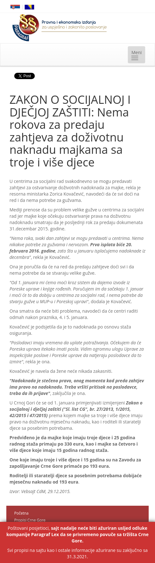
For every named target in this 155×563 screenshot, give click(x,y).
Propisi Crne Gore (30, 520)
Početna (21, 513)
